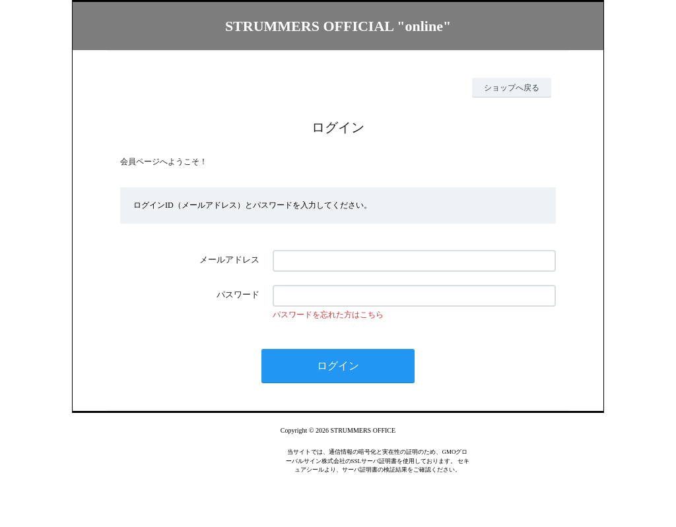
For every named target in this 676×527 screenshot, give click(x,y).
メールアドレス (229, 259)
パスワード (238, 294)
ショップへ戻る (511, 87)
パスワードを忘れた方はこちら (328, 314)
